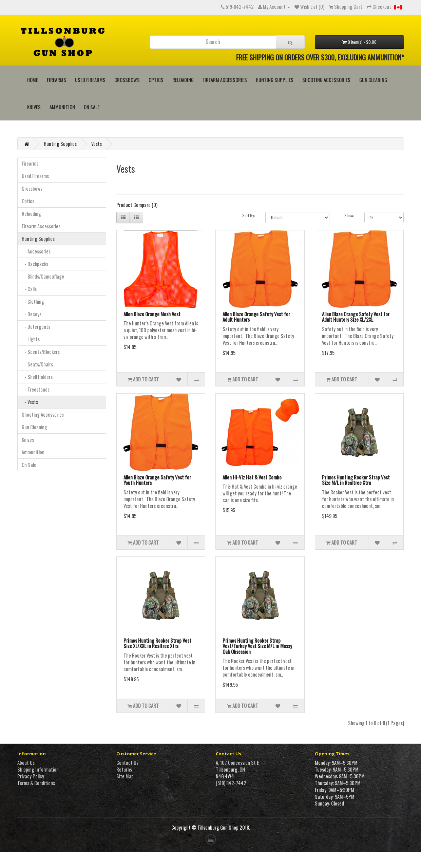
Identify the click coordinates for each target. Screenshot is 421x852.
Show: (349, 215)
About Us (26, 762)
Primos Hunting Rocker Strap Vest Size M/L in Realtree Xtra (356, 480)
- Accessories (36, 251)
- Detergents (36, 326)
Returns (124, 769)
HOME (32, 79)
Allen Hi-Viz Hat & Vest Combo (252, 477)
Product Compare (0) (136, 204)
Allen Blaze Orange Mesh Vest (151, 314)
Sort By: (248, 215)
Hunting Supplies (274, 79)
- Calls (29, 288)
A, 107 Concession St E (237, 762)
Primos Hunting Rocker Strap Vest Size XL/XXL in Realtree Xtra (157, 643)
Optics (156, 79)
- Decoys (31, 314)
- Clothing (33, 301)
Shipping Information (38, 769)
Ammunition (62, 107)
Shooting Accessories (326, 79)
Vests (96, 143)
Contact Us (127, 762)
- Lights (31, 339)
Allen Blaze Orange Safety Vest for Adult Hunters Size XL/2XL (355, 316)
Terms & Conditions (36, 783)
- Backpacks (35, 263)
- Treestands (36, 389)
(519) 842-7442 (231, 783)
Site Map (125, 776)
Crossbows (127, 79)
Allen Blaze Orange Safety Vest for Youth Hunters (157, 480)
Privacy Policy (30, 776)
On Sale (91, 107)
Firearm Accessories (225, 79)
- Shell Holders (37, 376)
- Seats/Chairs (37, 364)
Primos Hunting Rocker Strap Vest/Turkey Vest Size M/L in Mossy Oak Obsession (257, 646)
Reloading (183, 79)
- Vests (30, 401)
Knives (34, 107)
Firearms (56, 79)
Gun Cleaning (373, 79)
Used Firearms (90, 79)
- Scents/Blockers (41, 351)
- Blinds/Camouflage (43, 276)
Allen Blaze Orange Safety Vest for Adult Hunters (256, 316)
